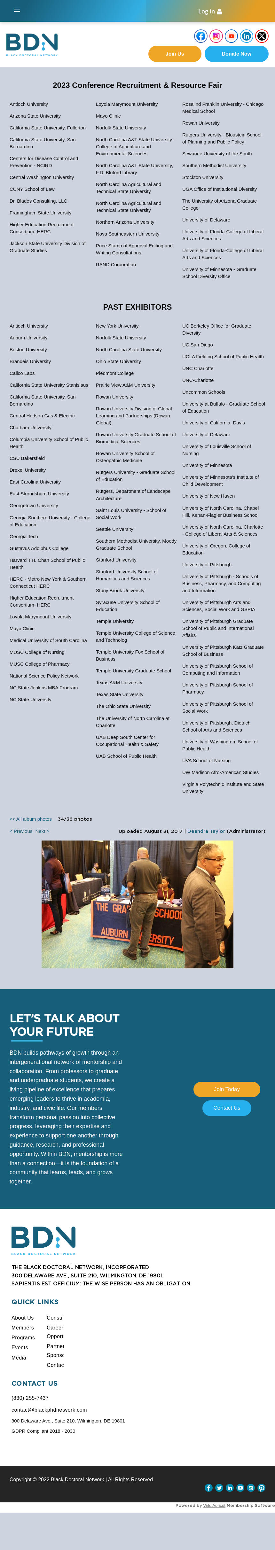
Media (19, 1358)
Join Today (227, 1090)
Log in (206, 11)
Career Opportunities (63, 1333)
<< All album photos (31, 819)
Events (20, 1348)
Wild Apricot (214, 1506)
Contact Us (226, 1109)
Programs (23, 1338)
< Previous (21, 831)
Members (23, 1328)
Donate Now (236, 54)
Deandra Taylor (206, 832)
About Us (23, 1318)
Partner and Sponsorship (62, 1352)
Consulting (60, 1318)
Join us (175, 54)
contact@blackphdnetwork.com (49, 1410)
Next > (42, 831)
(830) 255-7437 (30, 1398)
